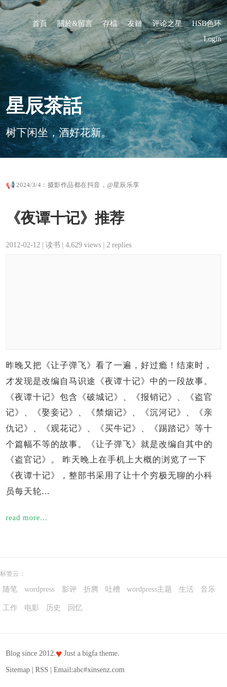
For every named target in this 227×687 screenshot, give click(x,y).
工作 (10, 608)
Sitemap (18, 670)
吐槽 (112, 589)
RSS (41, 670)
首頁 (39, 24)
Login (212, 39)
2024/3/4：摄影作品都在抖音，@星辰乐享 (78, 185)
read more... (27, 518)
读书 (53, 245)
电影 (31, 608)
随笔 (10, 589)
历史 (53, 608)
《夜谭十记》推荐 (65, 218)
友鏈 (135, 24)
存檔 (110, 24)
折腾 (91, 589)
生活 (186, 589)
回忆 (75, 608)
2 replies (119, 245)
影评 (69, 589)
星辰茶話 (44, 106)
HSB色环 (206, 24)
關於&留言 (75, 24)
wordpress (39, 589)
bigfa (90, 653)
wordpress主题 (149, 589)
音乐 (208, 589)
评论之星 (167, 24)
